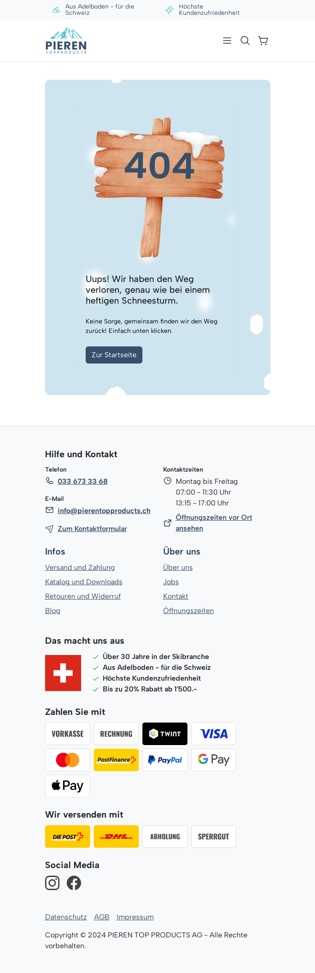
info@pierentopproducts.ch (103, 510)
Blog (52, 610)
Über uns (182, 551)
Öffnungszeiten (188, 610)
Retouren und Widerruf (82, 596)
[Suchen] (245, 40)
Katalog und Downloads (84, 581)
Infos (55, 551)
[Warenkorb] (263, 40)
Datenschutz (66, 917)
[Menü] (227, 40)
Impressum (134, 917)
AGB (101, 917)
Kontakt (175, 596)
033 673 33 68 (82, 481)
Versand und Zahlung (79, 567)
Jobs (171, 581)
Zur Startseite (113, 354)
